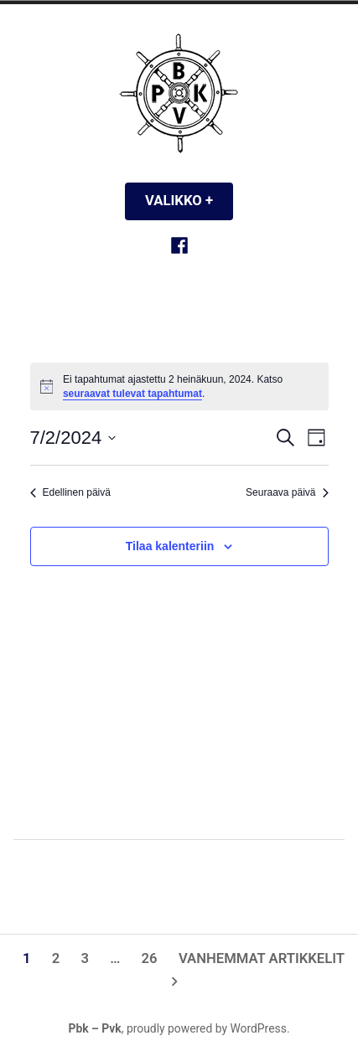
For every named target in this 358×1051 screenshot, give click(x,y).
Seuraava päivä (287, 492)
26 (150, 958)
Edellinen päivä (70, 492)
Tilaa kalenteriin (170, 546)
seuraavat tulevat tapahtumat (132, 393)
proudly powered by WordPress (207, 1028)
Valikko (189, 201)
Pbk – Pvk (94, 1028)
